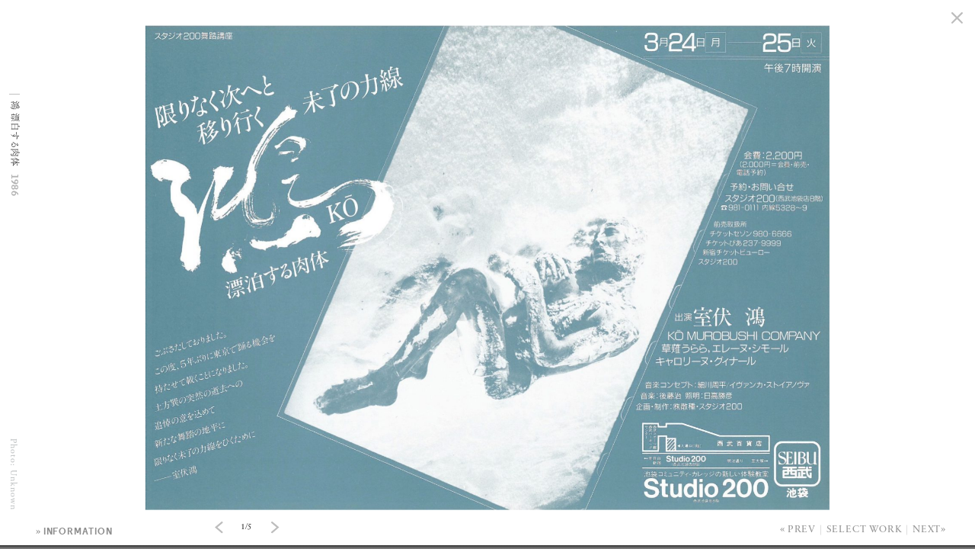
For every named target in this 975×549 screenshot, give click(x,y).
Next (927, 530)
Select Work (864, 530)
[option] (487, 0)
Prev (802, 530)
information (78, 531)
